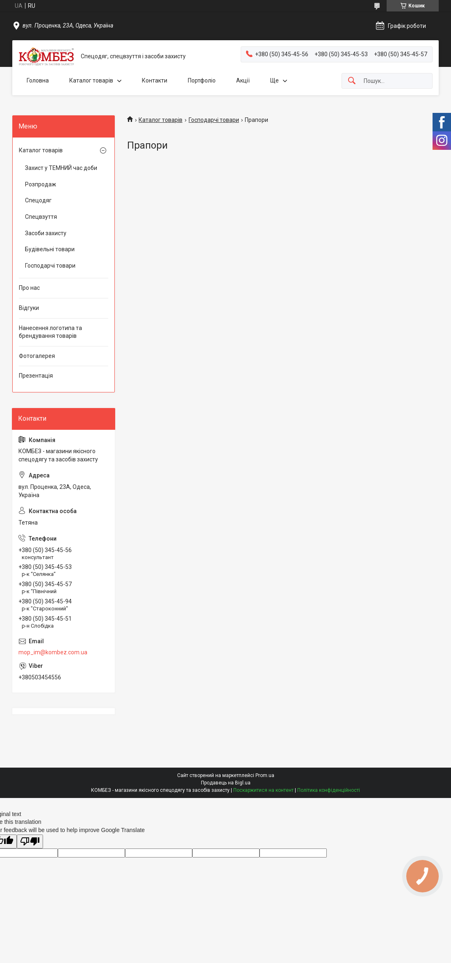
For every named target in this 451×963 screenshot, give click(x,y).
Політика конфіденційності (328, 790)
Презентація (36, 375)
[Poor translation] (30, 842)
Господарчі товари (214, 120)
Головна (38, 80)
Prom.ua (264, 775)
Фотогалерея (37, 356)
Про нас (29, 287)
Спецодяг (38, 200)
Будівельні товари (50, 249)
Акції (243, 80)
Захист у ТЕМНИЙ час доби (61, 168)
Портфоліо (202, 80)
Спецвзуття (41, 216)
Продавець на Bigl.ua (226, 783)
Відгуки (29, 308)
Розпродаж (40, 184)
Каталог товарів (91, 80)
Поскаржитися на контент (263, 790)
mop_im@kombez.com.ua (52, 652)
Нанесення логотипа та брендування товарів (50, 332)
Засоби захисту (45, 233)
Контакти (154, 80)
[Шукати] (352, 81)
